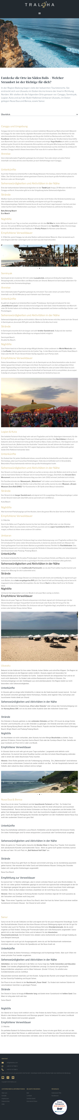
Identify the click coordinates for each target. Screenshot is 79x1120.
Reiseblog (55, 1089)
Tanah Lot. (46, 188)
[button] (39, 13)
